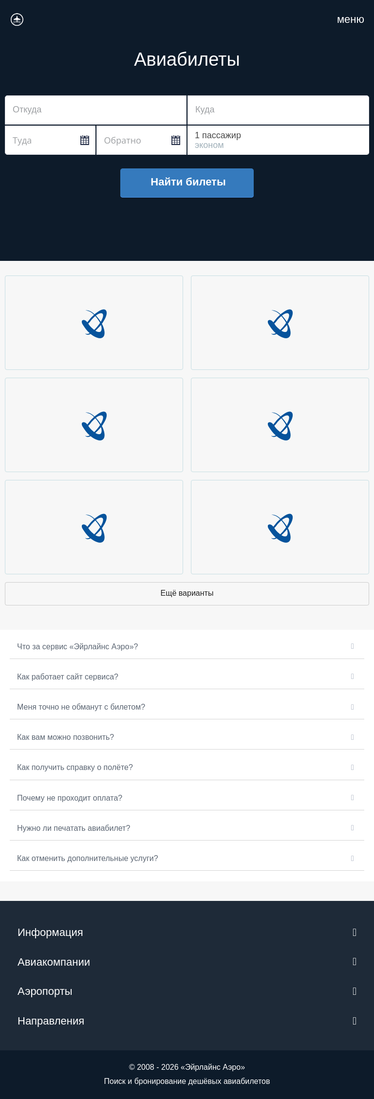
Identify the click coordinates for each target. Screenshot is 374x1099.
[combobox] (96, 110)
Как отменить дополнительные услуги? (87, 858)
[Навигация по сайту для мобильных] (350, 19)
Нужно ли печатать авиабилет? (73, 828)
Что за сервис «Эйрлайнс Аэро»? (77, 646)
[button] (187, 647)
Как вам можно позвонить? (65, 737)
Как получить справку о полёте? (75, 767)
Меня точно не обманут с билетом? (81, 707)
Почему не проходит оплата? (69, 798)
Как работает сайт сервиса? (67, 677)
